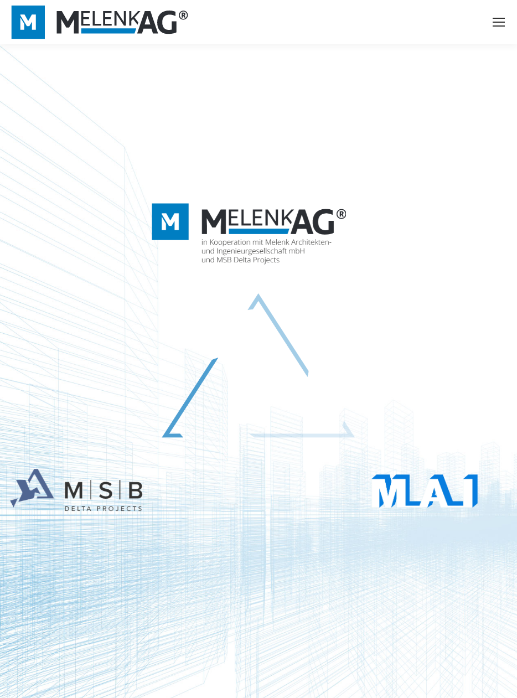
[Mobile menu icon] (499, 22)
